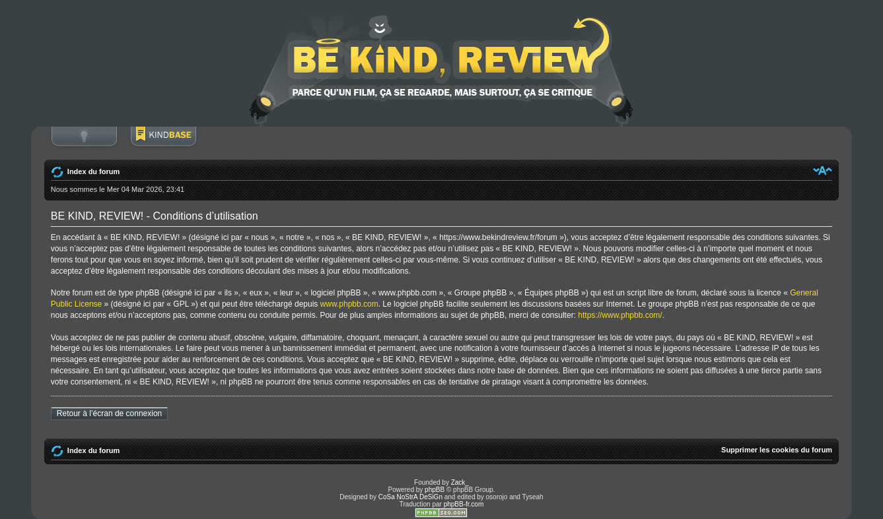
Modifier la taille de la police (822, 170)
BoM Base (163, 143)
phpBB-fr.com (464, 504)
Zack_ (460, 482)
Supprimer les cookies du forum (776, 450)
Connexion (84, 143)
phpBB (434, 489)
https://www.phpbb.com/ (620, 315)
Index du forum (93, 171)
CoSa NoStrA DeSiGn (410, 497)
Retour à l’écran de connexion (109, 413)
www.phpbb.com (349, 304)
